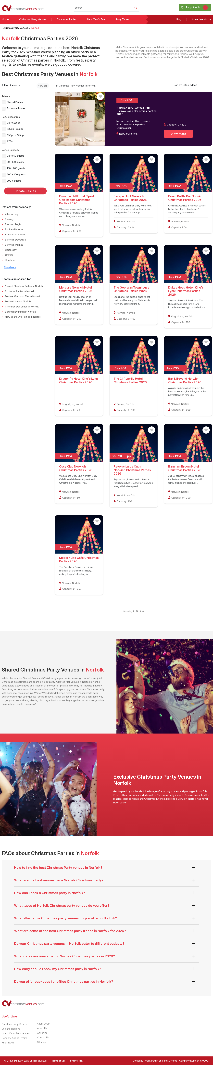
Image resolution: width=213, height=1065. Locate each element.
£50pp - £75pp (15, 135)
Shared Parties (15, 102)
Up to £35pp (14, 122)
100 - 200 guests (16, 168)
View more (178, 134)
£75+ (10, 141)
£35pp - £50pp (15, 128)
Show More (10, 267)
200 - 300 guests (16, 174)
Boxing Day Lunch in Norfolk (20, 311)
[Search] (106, 8)
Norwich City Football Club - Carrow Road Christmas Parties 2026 (136, 111)
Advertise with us (201, 19)
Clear (42, 85)
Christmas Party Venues (32, 19)
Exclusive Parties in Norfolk (20, 291)
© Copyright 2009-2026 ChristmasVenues (26, 1060)
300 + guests (14, 180)
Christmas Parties (67, 19)
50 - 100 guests (15, 162)
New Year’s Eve (96, 19)
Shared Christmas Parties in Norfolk (24, 286)
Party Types (122, 19)
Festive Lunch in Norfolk (18, 301)
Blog (178, 19)
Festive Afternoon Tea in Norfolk (22, 296)
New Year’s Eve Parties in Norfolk (23, 316)
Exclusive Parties (16, 108)
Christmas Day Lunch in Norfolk (22, 306)
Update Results (25, 191)
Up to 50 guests (15, 155)
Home (5, 19)
